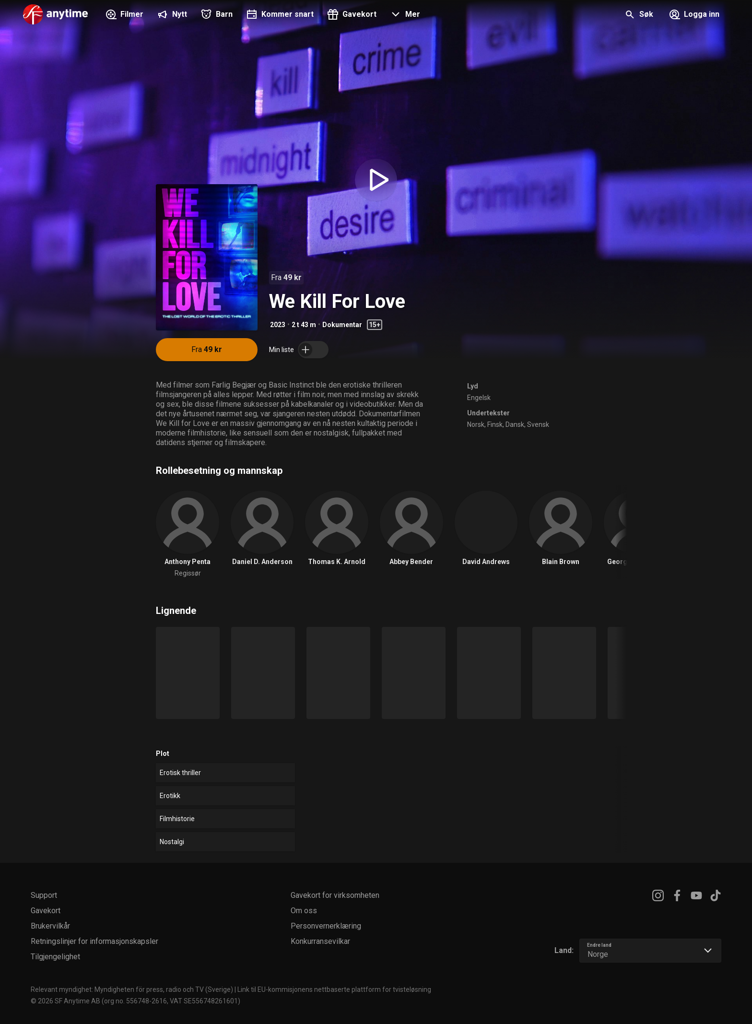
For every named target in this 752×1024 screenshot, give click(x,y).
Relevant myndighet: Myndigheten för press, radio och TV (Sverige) (132, 989)
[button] (404, 15)
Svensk (538, 424)
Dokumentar (342, 325)
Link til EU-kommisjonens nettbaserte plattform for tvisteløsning (334, 989)
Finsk (495, 424)
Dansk (514, 424)
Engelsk (479, 397)
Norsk (475, 424)
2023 (277, 325)
